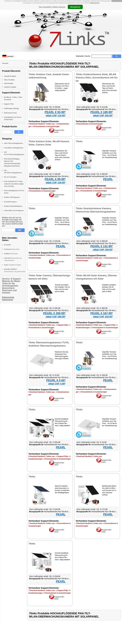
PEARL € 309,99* (54, 313)
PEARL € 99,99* (55, 179)
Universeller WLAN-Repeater (14, 210)
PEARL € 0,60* (55, 380)
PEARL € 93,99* (55, 112)
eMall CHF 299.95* (55, 316)
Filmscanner (11, 253)
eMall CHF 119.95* (55, 115)
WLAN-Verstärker (10, 177)
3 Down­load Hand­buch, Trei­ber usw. (89, 188)
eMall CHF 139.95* (55, 182)
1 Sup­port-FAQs (62, 325)
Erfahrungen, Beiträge (11, 108)
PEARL (108, 179)
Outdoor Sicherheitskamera (13, 206)
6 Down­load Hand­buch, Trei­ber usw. (42, 456)
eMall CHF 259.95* (103, 115)
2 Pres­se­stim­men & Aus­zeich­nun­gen (46, 126)
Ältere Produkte (9, 80)
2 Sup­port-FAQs (62, 456)
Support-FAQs (9, 104)
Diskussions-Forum (10, 113)
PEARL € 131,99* (101, 246)
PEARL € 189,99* (101, 112)
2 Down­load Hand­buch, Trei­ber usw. (42, 124)
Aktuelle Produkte (10, 76)
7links (79, 141)
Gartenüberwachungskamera (13, 148)
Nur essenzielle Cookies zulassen (52, 7)
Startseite (79, 56)
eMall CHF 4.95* (56, 384)
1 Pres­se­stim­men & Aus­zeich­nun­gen (104, 327)
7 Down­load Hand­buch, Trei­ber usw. (42, 590)
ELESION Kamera (10, 202)
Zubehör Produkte (10, 87)
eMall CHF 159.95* (103, 249)
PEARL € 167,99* (101, 313)
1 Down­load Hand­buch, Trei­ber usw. (42, 255)
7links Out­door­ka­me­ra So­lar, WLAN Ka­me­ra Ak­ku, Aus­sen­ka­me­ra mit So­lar (97, 77)
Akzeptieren (75, 7)
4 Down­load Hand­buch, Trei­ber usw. (89, 325)
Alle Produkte (8, 83)
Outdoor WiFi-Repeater (12, 197)
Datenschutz (94, 3)
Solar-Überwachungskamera (13, 143)
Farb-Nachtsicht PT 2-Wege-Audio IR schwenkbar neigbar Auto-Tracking (14, 183)
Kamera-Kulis (11, 249)
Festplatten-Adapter (12, 265)
